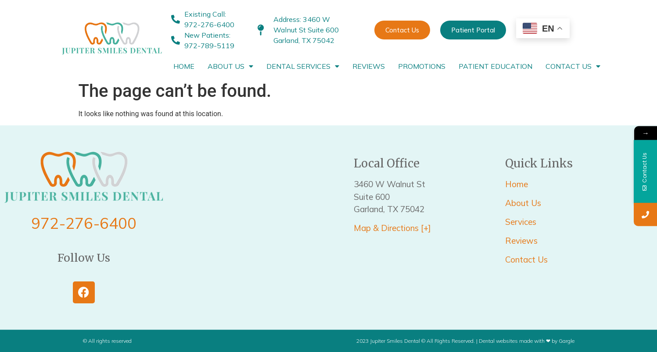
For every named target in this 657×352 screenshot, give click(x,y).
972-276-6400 (83, 223)
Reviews (368, 66)
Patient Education (495, 66)
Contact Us (573, 66)
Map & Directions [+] (392, 228)
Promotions (421, 66)
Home (183, 66)
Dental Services (302, 66)
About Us (230, 66)
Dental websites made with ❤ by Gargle (526, 341)
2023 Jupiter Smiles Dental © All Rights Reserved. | (417, 341)
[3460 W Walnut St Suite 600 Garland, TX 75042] (259, 227)
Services (522, 222)
